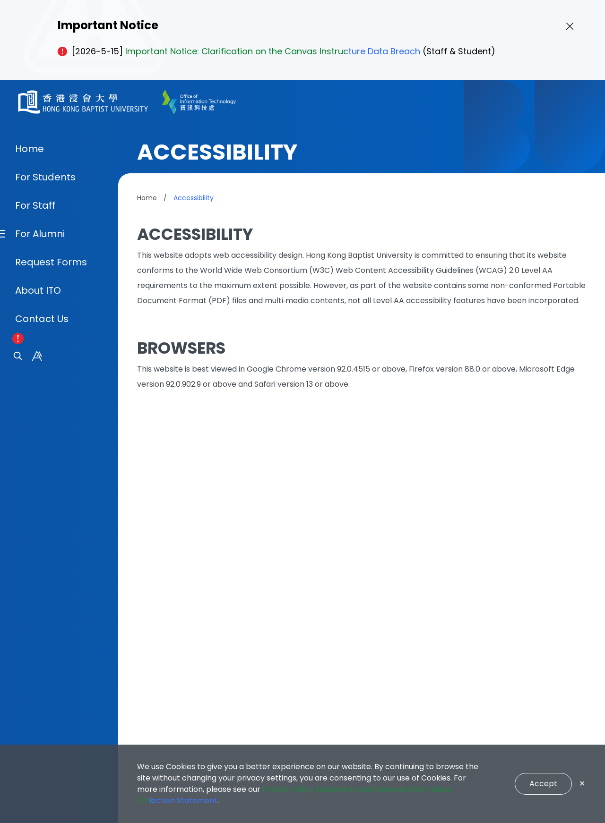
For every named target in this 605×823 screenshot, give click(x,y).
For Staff (35, 468)
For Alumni (40, 496)
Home (29, 411)
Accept (543, 783)
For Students (45, 440)
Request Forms (51, 525)
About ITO (38, 553)
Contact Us (42, 581)
